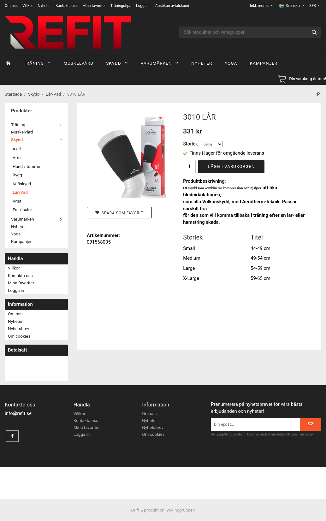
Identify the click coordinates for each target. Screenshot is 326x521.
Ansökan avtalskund (172, 5)
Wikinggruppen (181, 509)
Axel (17, 148)
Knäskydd (22, 183)
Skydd (117, 63)
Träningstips (120, 5)
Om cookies (19, 336)
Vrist (17, 201)
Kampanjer (264, 63)
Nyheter (44, 5)
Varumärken (160, 63)
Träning (37, 63)
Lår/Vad (20, 192)
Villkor (27, 5)
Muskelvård (78, 63)
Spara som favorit (119, 212)
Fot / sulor (22, 209)
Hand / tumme (26, 166)
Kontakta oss (67, 5)
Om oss (11, 5)
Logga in (143, 5)
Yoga (231, 63)
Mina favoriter (94, 5)
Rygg (17, 174)
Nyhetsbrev (18, 328)
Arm (17, 157)
